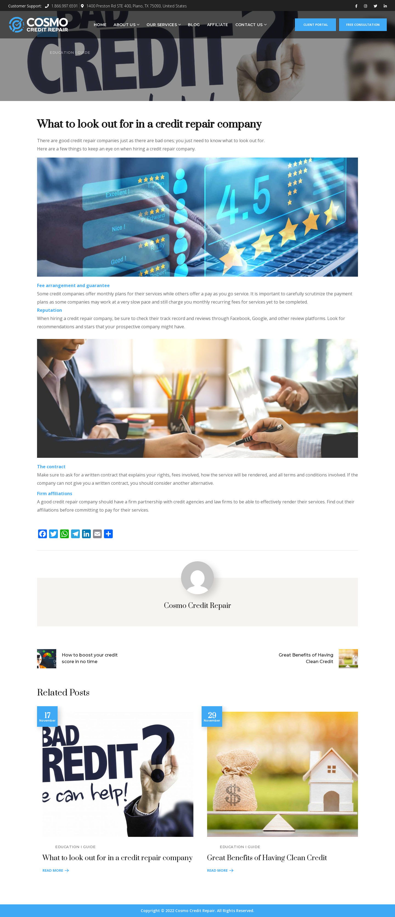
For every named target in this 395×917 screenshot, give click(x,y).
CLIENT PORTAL (315, 25)
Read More (53, 870)
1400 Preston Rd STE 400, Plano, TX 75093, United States (134, 6)
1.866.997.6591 (61, 6)
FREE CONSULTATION (363, 25)
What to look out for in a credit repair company (118, 858)
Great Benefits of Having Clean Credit (267, 858)
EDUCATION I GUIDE (70, 52)
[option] (115, 790)
